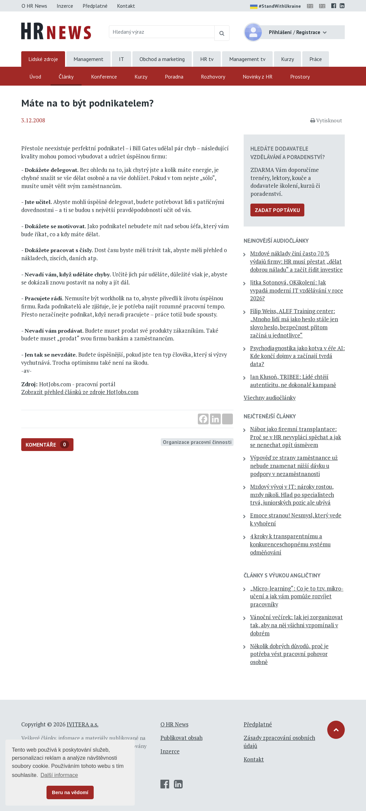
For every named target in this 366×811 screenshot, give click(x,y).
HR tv (207, 59)
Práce (315, 59)
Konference (104, 76)
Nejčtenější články (270, 416)
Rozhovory (213, 76)
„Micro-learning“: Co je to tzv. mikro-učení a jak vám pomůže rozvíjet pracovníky (296, 596)
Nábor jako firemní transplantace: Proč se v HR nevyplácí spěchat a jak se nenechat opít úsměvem (295, 437)
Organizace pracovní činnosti (197, 442)
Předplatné (95, 5)
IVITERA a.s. (82, 724)
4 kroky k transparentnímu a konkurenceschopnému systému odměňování (290, 544)
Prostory (300, 76)
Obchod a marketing (162, 59)
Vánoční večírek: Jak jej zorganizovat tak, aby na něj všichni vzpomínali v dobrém (296, 625)
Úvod (35, 76)
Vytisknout (326, 120)
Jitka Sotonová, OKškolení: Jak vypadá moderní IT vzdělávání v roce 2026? (296, 290)
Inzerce (65, 5)
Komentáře (47, 444)
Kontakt (126, 5)
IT (121, 59)
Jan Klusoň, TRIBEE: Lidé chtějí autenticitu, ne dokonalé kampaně (293, 381)
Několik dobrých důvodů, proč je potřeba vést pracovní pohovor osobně (289, 654)
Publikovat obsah (181, 738)
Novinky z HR (258, 76)
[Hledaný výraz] (162, 31)
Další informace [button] (59, 775)
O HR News (34, 5)
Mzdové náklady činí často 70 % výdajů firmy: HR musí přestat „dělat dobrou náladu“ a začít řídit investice (296, 261)
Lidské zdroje (43, 59)
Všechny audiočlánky (270, 397)
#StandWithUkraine (275, 6)
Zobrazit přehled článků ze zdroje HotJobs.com (80, 392)
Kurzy (287, 59)
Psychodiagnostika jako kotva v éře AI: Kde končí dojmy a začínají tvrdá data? (297, 356)
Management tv (247, 59)
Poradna (174, 76)
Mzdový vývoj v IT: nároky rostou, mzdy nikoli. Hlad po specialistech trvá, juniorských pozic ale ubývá (292, 495)
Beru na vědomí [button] (70, 792)
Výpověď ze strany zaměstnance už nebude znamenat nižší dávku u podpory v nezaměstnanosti (294, 466)
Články (66, 76)
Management (88, 59)
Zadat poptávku (277, 210)
